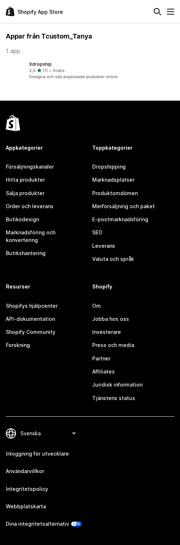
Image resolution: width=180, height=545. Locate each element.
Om (96, 306)
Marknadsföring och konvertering (30, 236)
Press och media (113, 345)
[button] (90, 70)
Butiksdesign (22, 219)
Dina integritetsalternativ (37, 524)
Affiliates (103, 371)
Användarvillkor (25, 471)
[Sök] (157, 11)
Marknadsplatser (113, 180)
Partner (101, 358)
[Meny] (170, 11)
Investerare (106, 332)
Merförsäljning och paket (123, 206)
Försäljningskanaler (30, 167)
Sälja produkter (25, 193)
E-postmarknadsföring (120, 219)
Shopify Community (30, 332)
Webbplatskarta (26, 506)
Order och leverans (30, 206)
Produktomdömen (115, 193)
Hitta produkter (25, 180)
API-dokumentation (30, 319)
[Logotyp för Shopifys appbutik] (34, 11)
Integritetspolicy (27, 489)
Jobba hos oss (110, 319)
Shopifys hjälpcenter (32, 306)
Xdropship (40, 64)
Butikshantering (26, 253)
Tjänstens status (113, 398)
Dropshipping (109, 167)
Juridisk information (117, 385)
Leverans (103, 246)
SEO (97, 232)
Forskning (18, 345)
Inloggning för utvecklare (37, 454)
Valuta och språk (113, 259)
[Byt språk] (48, 433)
